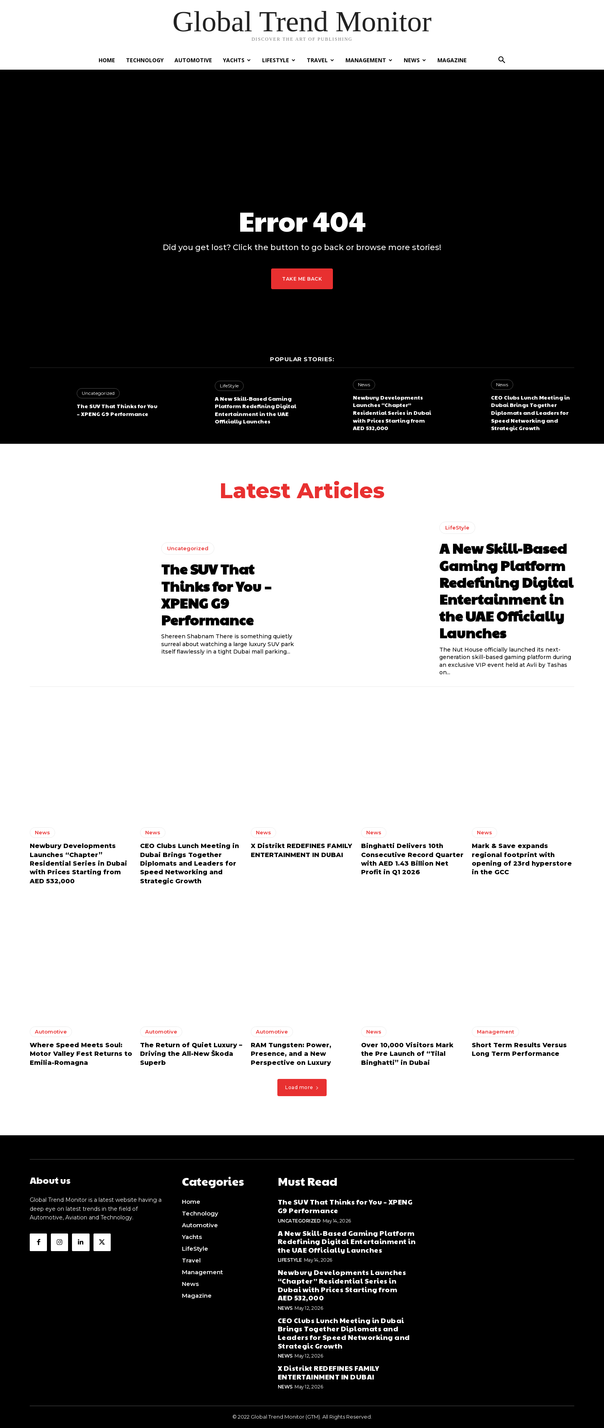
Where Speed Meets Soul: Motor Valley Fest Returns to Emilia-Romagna (81, 1056)
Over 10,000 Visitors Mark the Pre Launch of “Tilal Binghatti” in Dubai (407, 1056)
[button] (501, 61)
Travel (320, 60)
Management (368, 60)
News (415, 60)
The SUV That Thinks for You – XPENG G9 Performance (117, 410)
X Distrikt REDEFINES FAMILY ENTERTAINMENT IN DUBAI (328, 1372)
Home (107, 60)
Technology (145, 60)
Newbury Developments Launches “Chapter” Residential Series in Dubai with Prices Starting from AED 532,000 (392, 412)
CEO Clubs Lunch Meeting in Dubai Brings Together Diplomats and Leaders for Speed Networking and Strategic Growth (530, 412)
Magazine (452, 60)
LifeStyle (278, 60)
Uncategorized (98, 393)
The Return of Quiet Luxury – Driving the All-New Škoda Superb (191, 1056)
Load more (302, 1090)
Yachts (237, 60)
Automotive (193, 60)
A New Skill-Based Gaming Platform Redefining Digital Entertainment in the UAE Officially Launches (255, 409)
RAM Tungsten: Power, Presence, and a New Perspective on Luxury (291, 1056)
